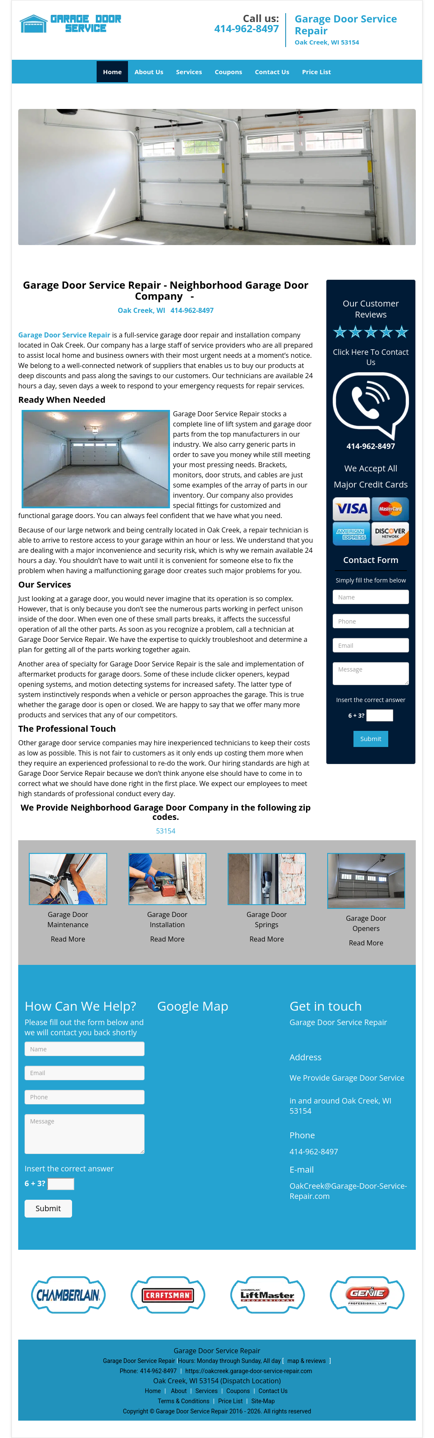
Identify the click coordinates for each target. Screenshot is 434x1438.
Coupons (228, 71)
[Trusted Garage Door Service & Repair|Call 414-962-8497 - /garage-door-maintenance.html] (68, 878)
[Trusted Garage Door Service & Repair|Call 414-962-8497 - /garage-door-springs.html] (267, 878)
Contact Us (272, 71)
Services (189, 71)
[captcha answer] (379, 715)
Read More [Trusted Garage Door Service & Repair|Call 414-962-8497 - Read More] (68, 939)
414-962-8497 (246, 28)
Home (112, 71)
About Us (148, 71)
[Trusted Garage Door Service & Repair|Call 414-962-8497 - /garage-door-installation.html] (167, 878)
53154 (165, 831)
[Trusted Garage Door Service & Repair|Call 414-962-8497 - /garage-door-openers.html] (366, 880)
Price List (316, 71)
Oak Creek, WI (141, 310)
